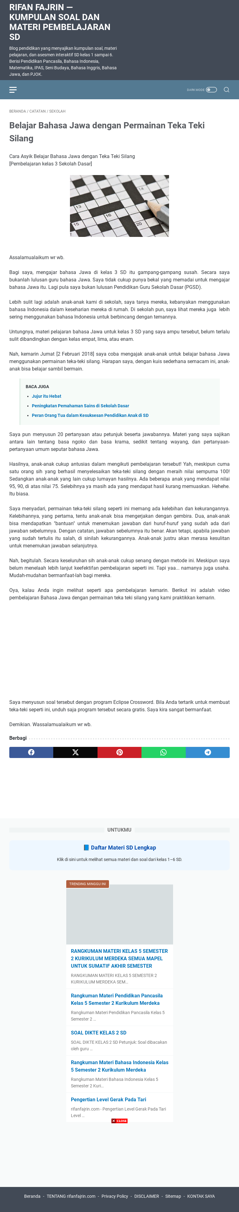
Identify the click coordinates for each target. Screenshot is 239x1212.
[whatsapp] (163, 752)
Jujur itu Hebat (46, 396)
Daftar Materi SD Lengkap (123, 847)
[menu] (16, 89)
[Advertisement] (119, 1168)
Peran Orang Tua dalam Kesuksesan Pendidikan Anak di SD (90, 415)
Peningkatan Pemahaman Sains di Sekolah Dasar (80, 406)
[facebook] (31, 752)
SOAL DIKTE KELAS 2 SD (98, 1033)
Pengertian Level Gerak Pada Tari (108, 1100)
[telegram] (208, 752)
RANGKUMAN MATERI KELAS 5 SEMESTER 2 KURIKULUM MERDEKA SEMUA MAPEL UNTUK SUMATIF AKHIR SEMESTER (119, 958)
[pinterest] (119, 752)
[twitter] (75, 752)
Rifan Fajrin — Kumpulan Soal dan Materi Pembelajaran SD (60, 22)
